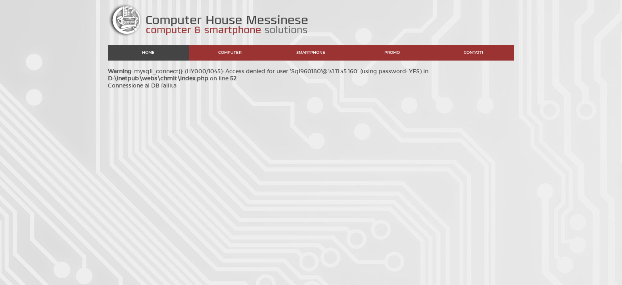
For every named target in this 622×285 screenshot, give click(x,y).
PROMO (392, 52)
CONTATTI (473, 52)
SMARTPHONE (310, 52)
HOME (148, 52)
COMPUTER (230, 52)
